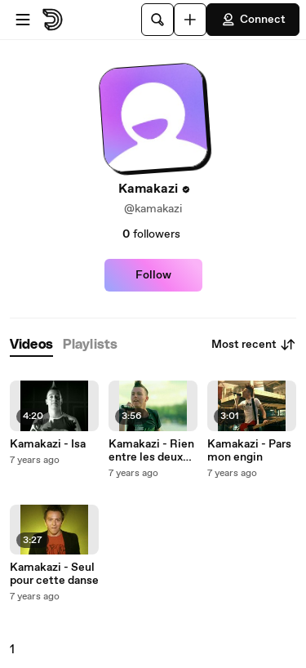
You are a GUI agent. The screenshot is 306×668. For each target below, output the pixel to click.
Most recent (253, 344)
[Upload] (190, 19)
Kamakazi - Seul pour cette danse (54, 574)
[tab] (31, 345)
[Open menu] (23, 19)
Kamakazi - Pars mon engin (249, 451)
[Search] (157, 19)
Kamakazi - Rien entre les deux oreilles (151, 451)
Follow (153, 275)
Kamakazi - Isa (48, 444)
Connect (253, 19)
